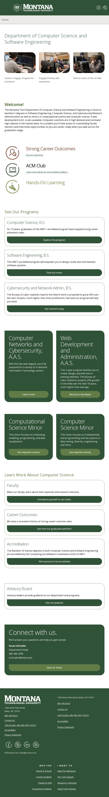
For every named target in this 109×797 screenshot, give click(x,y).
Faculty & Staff (45, 783)
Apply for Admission (66, 771)
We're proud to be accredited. (54, 561)
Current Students (44, 777)
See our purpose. (54, 602)
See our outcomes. (34, 155)
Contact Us (10, 720)
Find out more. (54, 272)
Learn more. (28, 394)
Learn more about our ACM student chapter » (47, 172)
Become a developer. (80, 394)
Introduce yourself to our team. (54, 499)
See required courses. (28, 452)
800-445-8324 (11, 715)
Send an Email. (54, 667)
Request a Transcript (66, 783)
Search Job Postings (66, 789)
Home (5, 19)
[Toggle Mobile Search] (105, 7)
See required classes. (80, 452)
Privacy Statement (13, 735)
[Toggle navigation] (99, 8)
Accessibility (10, 730)
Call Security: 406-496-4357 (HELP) (20, 725)
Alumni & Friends (44, 771)
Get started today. (54, 308)
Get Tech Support (65, 777)
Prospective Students (42, 789)
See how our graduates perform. (54, 528)
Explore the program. (54, 239)
